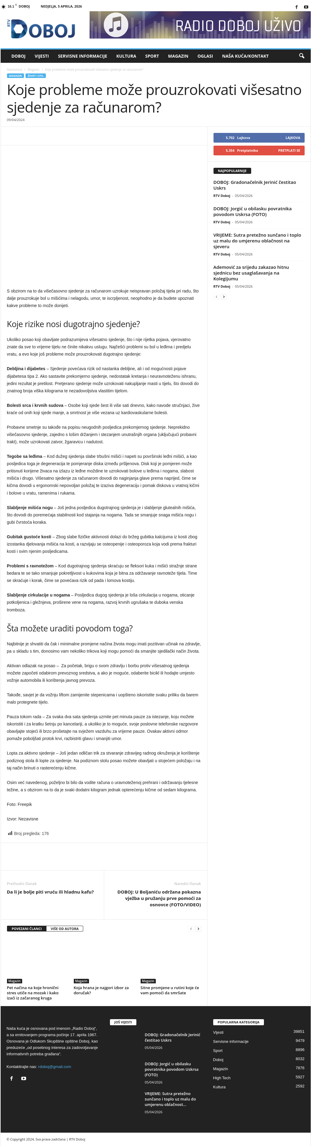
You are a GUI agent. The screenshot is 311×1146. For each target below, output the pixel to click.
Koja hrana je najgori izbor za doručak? (101, 990)
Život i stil (35, 76)
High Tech (222, 1078)
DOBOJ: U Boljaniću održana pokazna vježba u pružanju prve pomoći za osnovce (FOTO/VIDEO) (159, 898)
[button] (301, 56)
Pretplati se (289, 150)
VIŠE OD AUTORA (65, 928)
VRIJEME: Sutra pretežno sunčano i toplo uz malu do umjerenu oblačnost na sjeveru (257, 240)
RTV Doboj (222, 195)
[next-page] (198, 929)
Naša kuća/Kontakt (245, 56)
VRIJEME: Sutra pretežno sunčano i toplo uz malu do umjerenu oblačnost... (170, 1099)
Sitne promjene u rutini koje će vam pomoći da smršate (170, 990)
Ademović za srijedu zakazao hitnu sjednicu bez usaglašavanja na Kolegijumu (251, 273)
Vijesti (42, 56)
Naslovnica (14, 69)
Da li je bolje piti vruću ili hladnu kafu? (50, 892)
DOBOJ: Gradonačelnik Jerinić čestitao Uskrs (255, 185)
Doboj (19, 56)
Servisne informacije (82, 56)
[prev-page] (191, 929)
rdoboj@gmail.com (54, 1066)
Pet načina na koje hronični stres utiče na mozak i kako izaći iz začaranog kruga (33, 993)
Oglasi (205, 56)
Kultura (126, 56)
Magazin (178, 56)
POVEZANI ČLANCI (27, 928)
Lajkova (292, 137)
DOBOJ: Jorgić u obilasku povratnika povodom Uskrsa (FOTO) (253, 211)
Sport (152, 56)
